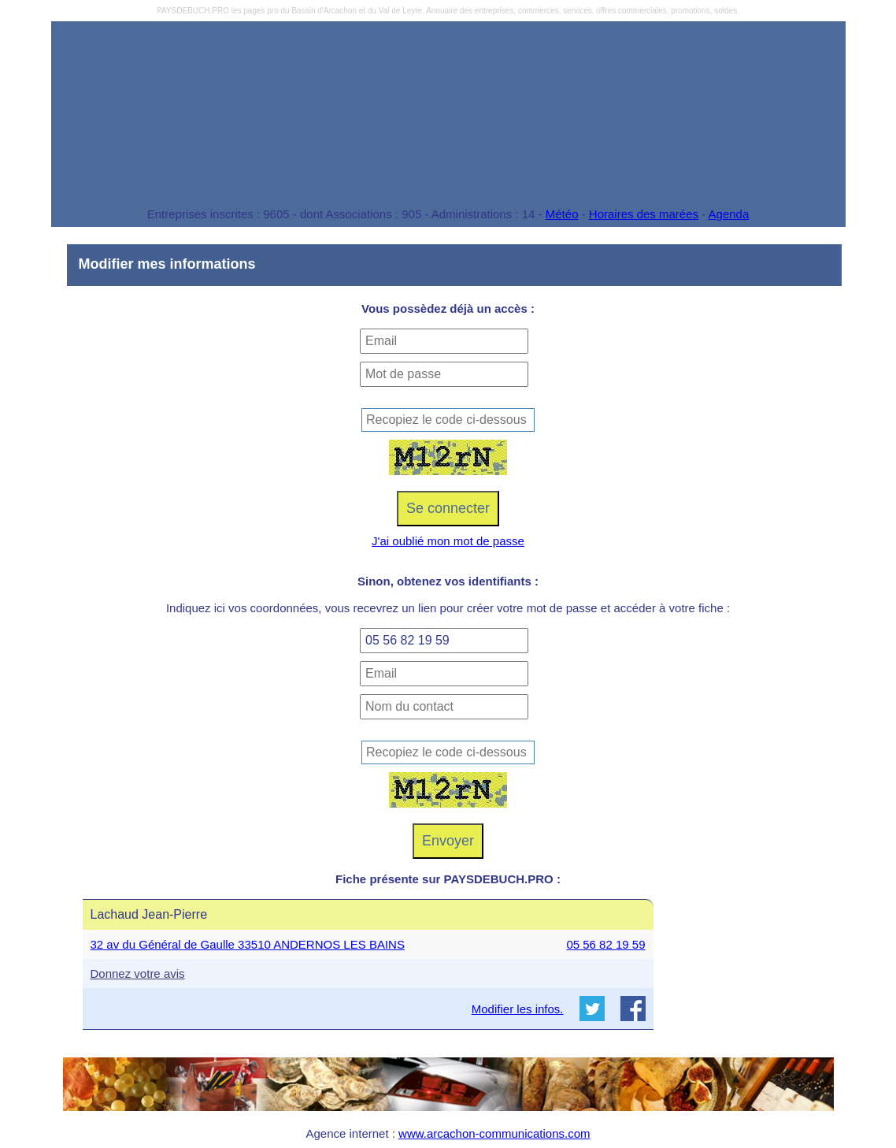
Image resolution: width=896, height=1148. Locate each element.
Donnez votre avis (138, 973)
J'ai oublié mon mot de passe (448, 541)
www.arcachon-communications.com (494, 1133)
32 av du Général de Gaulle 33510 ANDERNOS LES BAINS (248, 944)
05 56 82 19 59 (605, 944)
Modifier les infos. (518, 1009)
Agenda (729, 214)
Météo (562, 214)
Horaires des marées (643, 214)
